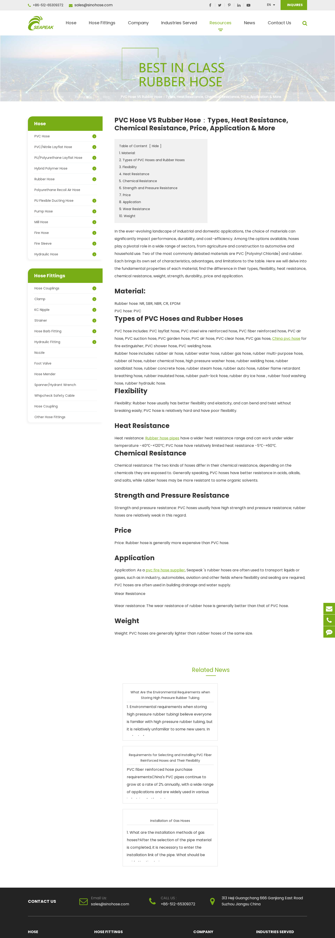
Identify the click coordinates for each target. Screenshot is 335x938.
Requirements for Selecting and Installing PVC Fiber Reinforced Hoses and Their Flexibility (216, 694)
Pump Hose (65, 211)
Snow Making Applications (277, 848)
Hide (155, 146)
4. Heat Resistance (134, 174)
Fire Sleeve (65, 243)
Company (138, 24)
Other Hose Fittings (49, 417)
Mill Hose (65, 222)
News (249, 24)
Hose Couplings (65, 288)
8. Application (130, 202)
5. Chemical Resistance (138, 181)
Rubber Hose (65, 179)
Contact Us (279, 24)
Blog (106, 96)
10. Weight (127, 216)
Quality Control (205, 824)
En (269, 4)
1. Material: (127, 153)
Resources (220, 24)
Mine (260, 840)
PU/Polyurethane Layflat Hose (65, 157)
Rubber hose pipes (162, 438)
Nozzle (39, 352)
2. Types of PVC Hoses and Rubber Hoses (152, 160)
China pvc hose (286, 338)
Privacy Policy (295, 927)
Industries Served (179, 24)
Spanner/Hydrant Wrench (55, 384)
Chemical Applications (274, 824)
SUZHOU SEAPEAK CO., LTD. (68, 927)
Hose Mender (45, 374)
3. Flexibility (128, 167)
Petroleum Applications (275, 864)
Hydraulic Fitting (65, 342)
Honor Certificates (208, 832)
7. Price (125, 195)
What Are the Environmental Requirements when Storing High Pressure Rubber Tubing (151, 694)
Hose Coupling (46, 406)
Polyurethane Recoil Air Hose (57, 190)
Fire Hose (65, 232)
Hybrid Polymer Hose (65, 168)
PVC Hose (65, 136)
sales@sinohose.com (91, 5)
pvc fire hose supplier (165, 570)
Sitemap (273, 927)
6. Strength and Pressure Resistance (148, 188)
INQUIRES (294, 5)
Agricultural (265, 816)
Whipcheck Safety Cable (54, 395)
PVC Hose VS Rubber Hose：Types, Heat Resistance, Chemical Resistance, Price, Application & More (201, 96)
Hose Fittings (102, 24)
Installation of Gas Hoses (280, 694)
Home (59, 96)
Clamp (65, 299)
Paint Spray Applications (275, 872)
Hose (71, 24)
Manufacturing (268, 832)
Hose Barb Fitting (65, 331)
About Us (200, 816)
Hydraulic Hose (65, 254)
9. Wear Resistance (134, 209)
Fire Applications (269, 856)
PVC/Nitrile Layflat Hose (65, 147)
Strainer (65, 320)
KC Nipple (65, 309)
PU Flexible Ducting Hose (65, 200)
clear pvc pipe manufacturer (217, 840)
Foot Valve (42, 363)
